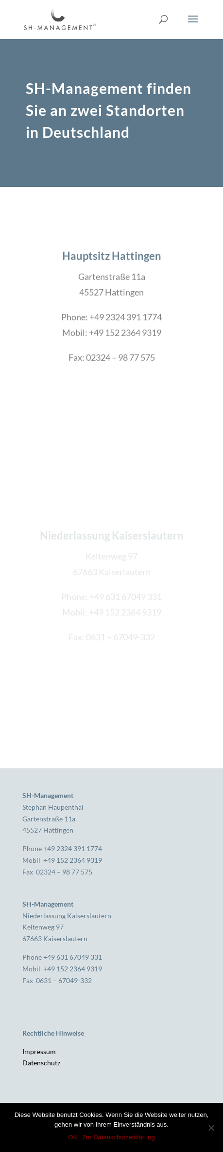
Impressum (39, 1051)
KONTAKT (111, 399)
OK (72, 1137)
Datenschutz (41, 1063)
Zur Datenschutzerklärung (118, 1137)
